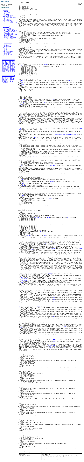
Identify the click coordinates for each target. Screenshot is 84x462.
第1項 (21, 165)
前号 (22, 179)
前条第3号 (24, 205)
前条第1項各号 (36, 156)
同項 (53, 99)
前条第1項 (24, 124)
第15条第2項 (49, 347)
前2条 (23, 183)
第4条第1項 (36, 217)
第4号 (28, 205)
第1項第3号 (22, 84)
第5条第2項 (29, 235)
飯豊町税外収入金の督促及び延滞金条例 (66, 134)
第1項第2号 (22, 82)
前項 (24, 99)
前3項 (21, 104)
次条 (24, 102)
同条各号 (52, 181)
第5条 (40, 231)
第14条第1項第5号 (51, 345)
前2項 (44, 102)
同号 (69, 80)
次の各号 (50, 30)
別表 (45, 205)
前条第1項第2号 (24, 280)
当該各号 (22, 65)
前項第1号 (21, 80)
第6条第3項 (53, 248)
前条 (24, 27)
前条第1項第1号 (24, 278)
